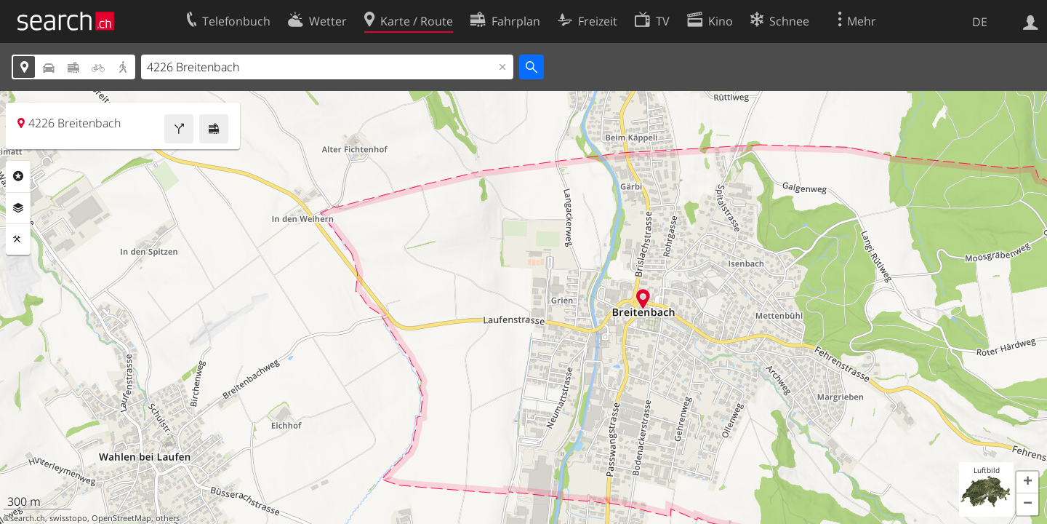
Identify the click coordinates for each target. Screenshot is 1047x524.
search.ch (27, 518)
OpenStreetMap (121, 518)
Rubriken (18, 176)
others (168, 518)
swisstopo (68, 518)
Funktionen (18, 239)
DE (979, 22)
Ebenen (18, 208)
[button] (1027, 482)
